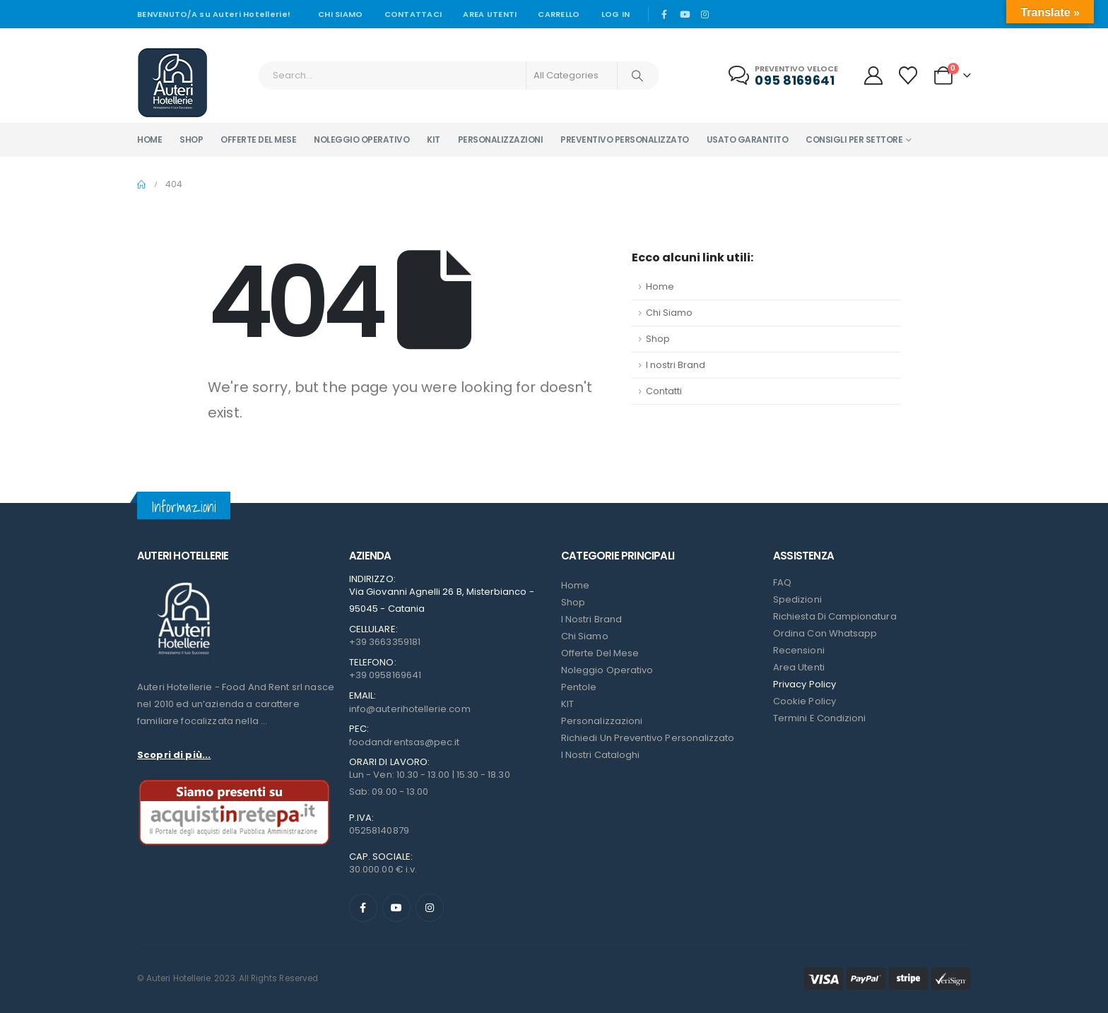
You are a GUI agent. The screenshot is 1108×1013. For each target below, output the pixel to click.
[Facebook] (664, 14)
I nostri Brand (675, 365)
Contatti (664, 391)
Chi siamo (340, 14)
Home (149, 140)
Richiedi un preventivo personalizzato (647, 738)
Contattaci (413, 14)
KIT (567, 704)
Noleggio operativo (361, 140)
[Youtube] (685, 14)
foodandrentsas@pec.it (404, 742)
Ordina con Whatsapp (825, 633)
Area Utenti (490, 14)
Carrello (558, 14)
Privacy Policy (804, 684)
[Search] (637, 75)
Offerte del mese (258, 140)
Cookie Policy (804, 701)
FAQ (782, 582)
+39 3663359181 (384, 641)
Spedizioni (797, 599)
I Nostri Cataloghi (600, 755)
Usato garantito (748, 140)
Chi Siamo (669, 313)
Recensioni (799, 650)
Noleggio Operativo (607, 670)
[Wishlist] (908, 75)
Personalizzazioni (500, 140)
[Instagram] (704, 14)
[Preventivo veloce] (784, 76)
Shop (191, 140)
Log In (615, 14)
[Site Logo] (172, 82)
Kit (433, 140)
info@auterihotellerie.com (410, 709)
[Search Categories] (572, 75)
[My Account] (873, 75)
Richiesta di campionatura (835, 616)
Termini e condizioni (819, 718)
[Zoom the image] (183, 582)
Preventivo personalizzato (624, 140)
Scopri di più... (174, 755)
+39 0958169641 (385, 675)
